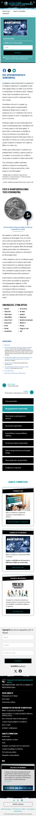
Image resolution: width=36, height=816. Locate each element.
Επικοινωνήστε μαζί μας (8, 702)
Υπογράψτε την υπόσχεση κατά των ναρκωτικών (15, 746)
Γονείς (3, 743)
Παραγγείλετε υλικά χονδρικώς (10, 755)
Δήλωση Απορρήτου (6, 809)
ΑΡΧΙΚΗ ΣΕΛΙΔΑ (6, 11)
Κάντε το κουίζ (6, 725)
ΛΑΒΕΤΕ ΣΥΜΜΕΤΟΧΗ (18, 482)
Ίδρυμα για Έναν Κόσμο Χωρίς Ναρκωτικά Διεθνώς (20, 681)
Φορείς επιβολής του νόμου (10, 740)
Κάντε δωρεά (6, 699)
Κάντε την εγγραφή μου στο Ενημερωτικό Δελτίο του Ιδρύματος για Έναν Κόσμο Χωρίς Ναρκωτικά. (17, 58)
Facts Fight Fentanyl (9, 370)
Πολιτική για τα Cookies (19, 809)
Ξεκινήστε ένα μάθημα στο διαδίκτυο (12, 749)
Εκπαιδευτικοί (6, 736)
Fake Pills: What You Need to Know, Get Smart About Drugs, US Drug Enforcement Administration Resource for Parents (18, 358)
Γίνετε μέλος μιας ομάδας (9, 752)
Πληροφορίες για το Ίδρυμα (10, 696)
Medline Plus (7, 345)
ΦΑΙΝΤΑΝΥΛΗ (5, 13)
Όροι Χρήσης (31, 809)
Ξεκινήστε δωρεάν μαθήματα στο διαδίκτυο (14, 722)
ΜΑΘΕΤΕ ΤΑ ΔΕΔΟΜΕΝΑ (20, 11)
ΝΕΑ (3, 761)
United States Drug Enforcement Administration (15, 373)
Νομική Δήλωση (18, 811)
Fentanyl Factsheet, (9, 363)
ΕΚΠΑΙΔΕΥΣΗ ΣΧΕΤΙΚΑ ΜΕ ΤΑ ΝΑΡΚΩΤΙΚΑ (17, 708)
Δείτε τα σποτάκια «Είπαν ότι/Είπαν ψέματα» (14, 719)
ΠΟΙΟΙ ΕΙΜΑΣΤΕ (7, 693)
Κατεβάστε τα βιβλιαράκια (9, 728)
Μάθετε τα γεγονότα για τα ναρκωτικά (13, 710)
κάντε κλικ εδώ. (8, 781)
